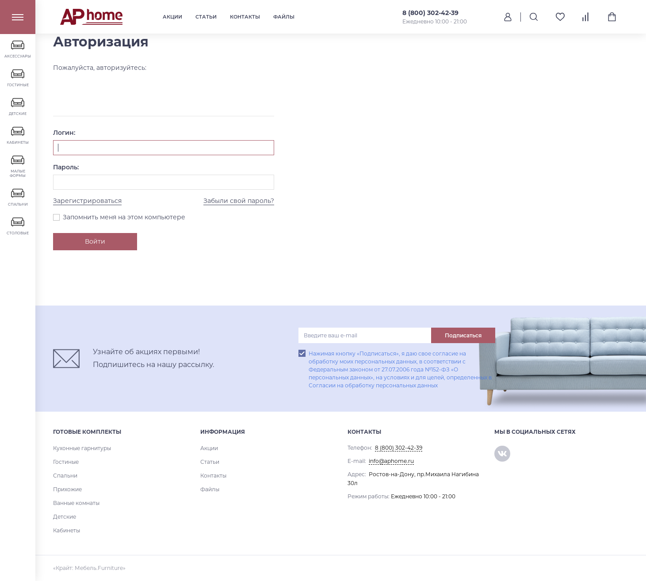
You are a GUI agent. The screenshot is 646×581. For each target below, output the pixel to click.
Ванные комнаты (76, 503)
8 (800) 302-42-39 (430, 13)
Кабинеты (66, 530)
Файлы (283, 17)
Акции (172, 17)
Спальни (65, 475)
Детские (64, 516)
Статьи (206, 17)
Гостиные (66, 462)
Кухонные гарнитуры (82, 448)
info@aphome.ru (391, 461)
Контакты (245, 17)
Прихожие (67, 489)
